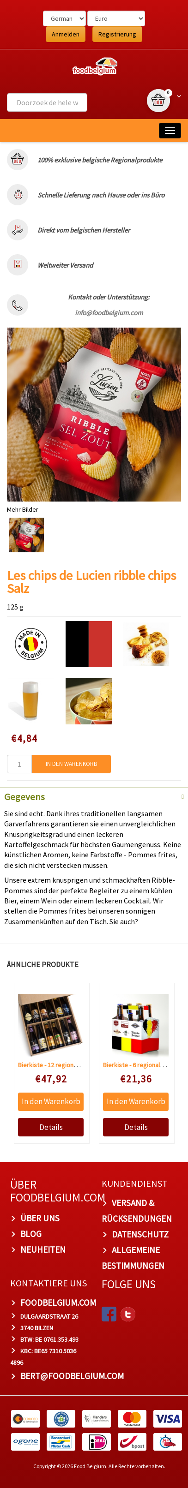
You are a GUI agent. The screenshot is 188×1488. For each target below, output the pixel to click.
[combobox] (47, 102)
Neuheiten (43, 1249)
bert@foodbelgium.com (72, 1375)
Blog (31, 1233)
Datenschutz (140, 1234)
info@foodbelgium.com (109, 312)
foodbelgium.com (58, 1302)
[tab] (94, 796)
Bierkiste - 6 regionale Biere (141, 1065)
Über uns (40, 1218)
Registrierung (117, 34)
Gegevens (24, 797)
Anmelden (65, 34)
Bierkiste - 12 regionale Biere (57, 1065)
